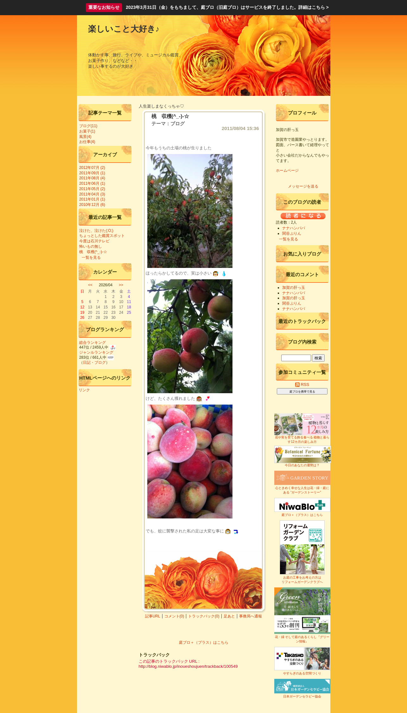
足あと (229, 616)
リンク (84, 390)
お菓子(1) (87, 131)
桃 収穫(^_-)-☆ (93, 252)
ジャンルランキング (96, 352)
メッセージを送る (303, 186)
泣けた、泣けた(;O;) (96, 230)
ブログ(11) (88, 126)
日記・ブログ (94, 362)
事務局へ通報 (250, 616)
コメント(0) (174, 616)
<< (90, 285)
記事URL (152, 616)
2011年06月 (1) (92, 183)
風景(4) (85, 136)
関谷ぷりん (291, 233)
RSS (302, 384)
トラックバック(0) (203, 616)
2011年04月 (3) (92, 194)
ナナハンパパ (293, 228)
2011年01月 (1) (92, 199)
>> (121, 285)
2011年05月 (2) (92, 189)
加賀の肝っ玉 (293, 287)
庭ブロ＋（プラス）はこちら (203, 642)
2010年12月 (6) (92, 204)
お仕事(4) (87, 142)
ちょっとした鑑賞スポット (102, 235)
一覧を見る (91, 257)
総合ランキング (92, 342)
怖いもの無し (90, 246)
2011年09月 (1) (92, 173)
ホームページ (287, 170)
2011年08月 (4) (92, 178)
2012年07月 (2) (92, 167)
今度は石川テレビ (94, 241)
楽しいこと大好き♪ (124, 28)
